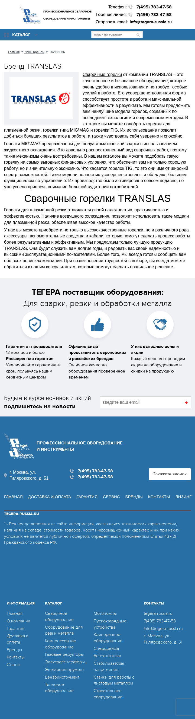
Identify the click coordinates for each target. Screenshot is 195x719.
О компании (18, 621)
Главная (13, 496)
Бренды (134, 496)
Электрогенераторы (65, 662)
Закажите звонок (170, 474)
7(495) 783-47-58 (154, 7)
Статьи (13, 664)
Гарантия (87, 496)
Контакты (159, 496)
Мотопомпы (105, 613)
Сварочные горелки (102, 74)
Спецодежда (106, 648)
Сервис (111, 496)
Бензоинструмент (62, 677)
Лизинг (183, 496)
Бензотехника (107, 655)
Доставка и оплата (49, 496)
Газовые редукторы (64, 654)
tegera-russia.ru (158, 613)
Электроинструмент (64, 669)
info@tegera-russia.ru (151, 22)
